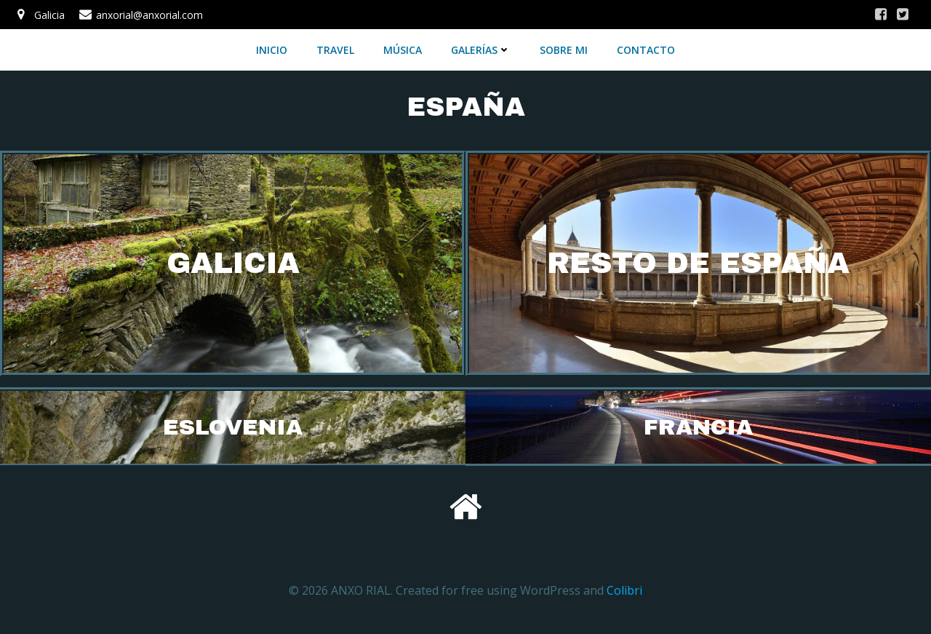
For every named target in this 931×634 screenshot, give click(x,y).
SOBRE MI (564, 50)
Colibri (624, 590)
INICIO (271, 50)
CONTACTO (646, 50)
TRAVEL (335, 50)
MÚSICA (402, 50)
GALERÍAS (481, 50)
